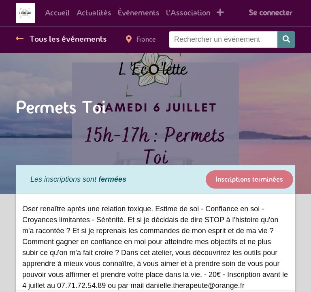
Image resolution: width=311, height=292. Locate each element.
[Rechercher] (286, 39)
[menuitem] (57, 13)
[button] (220, 13)
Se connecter (270, 13)
